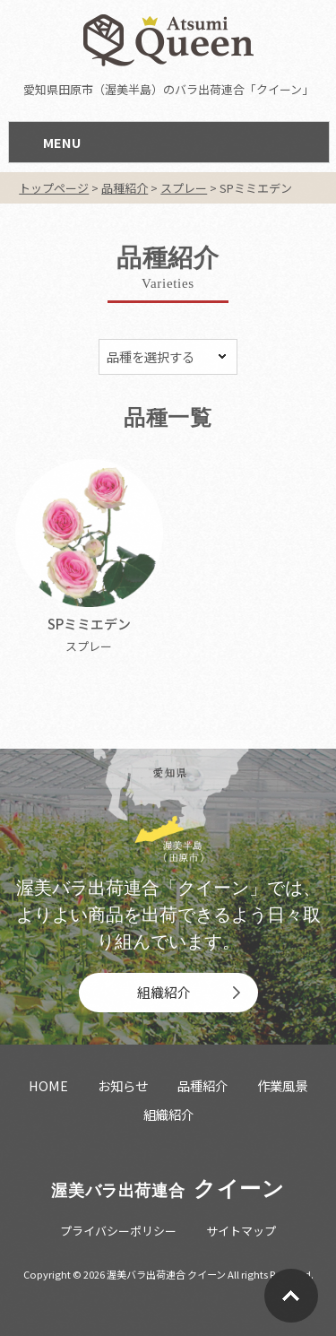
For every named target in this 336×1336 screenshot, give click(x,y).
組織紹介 (164, 992)
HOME (48, 1085)
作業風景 (282, 1085)
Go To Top (291, 1296)
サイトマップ (241, 1230)
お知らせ (123, 1085)
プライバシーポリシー (118, 1230)
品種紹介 (202, 1085)
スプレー (88, 646)
